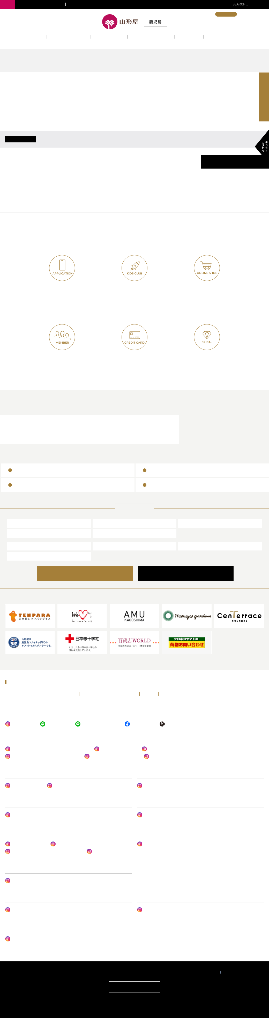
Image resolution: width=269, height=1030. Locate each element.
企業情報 (12, 983)
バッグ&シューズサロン (115, 760)
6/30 (240, 144)
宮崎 (59, 4)
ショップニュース (69, 36)
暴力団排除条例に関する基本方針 (193, 983)
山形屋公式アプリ (62, 299)
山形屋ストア (22, 567)
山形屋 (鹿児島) (23, 535)
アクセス (189, 36)
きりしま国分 (40, 4)
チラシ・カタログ (210, 705)
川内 (21, 4)
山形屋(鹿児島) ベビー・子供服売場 (167, 826)
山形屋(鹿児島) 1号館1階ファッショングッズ (42, 768)
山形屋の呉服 (157, 768)
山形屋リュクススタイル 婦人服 (111, 768)
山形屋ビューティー (23, 797)
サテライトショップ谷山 (30, 892)
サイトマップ (234, 983)
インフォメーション (227, 36)
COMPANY (185, 584)
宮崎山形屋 (20, 545)
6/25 (90, 144)
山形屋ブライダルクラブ (205, 368)
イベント (32, 36)
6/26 (120, 144)
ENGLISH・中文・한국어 (192, 14)
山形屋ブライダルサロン (130, 441)
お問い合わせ (215, 4)
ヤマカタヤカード (134, 368)
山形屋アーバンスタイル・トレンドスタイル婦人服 (47, 760)
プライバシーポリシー (41, 983)
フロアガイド (109, 36)
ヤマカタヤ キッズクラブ (97, 735)
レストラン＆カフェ (43, 441)
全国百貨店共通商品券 (169, 481)
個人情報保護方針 (149, 983)
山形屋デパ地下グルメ (25, 855)
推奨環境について (77, 983)
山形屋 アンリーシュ (66, 797)
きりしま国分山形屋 (198, 535)
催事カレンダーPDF (234, 173)
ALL (20, 144)
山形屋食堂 (20, 557)
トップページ (15, 705)
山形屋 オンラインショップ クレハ (34, 921)
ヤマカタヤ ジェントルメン (29, 826)
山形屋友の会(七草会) (62, 368)
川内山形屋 (106, 535)
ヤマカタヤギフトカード (37, 496)
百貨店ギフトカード (167, 496)
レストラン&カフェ (151, 36)
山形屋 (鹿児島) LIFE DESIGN (163, 797)
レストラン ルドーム (105, 863)
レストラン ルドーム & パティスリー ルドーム (43, 863)
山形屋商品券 (26, 481)
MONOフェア (150, 855)
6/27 (150, 144)
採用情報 (257, 983)
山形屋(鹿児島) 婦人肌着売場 (167, 760)
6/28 (180, 144)
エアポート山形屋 (196, 557)
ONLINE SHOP (90, 584)
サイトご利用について (113, 983)
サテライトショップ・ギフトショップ (95, 4)
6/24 (60, 144)
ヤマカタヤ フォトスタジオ (29, 950)
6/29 (210, 144)
